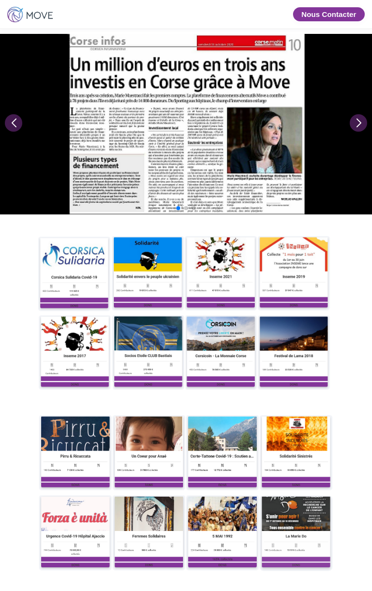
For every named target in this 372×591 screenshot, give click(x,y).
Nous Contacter (328, 14)
